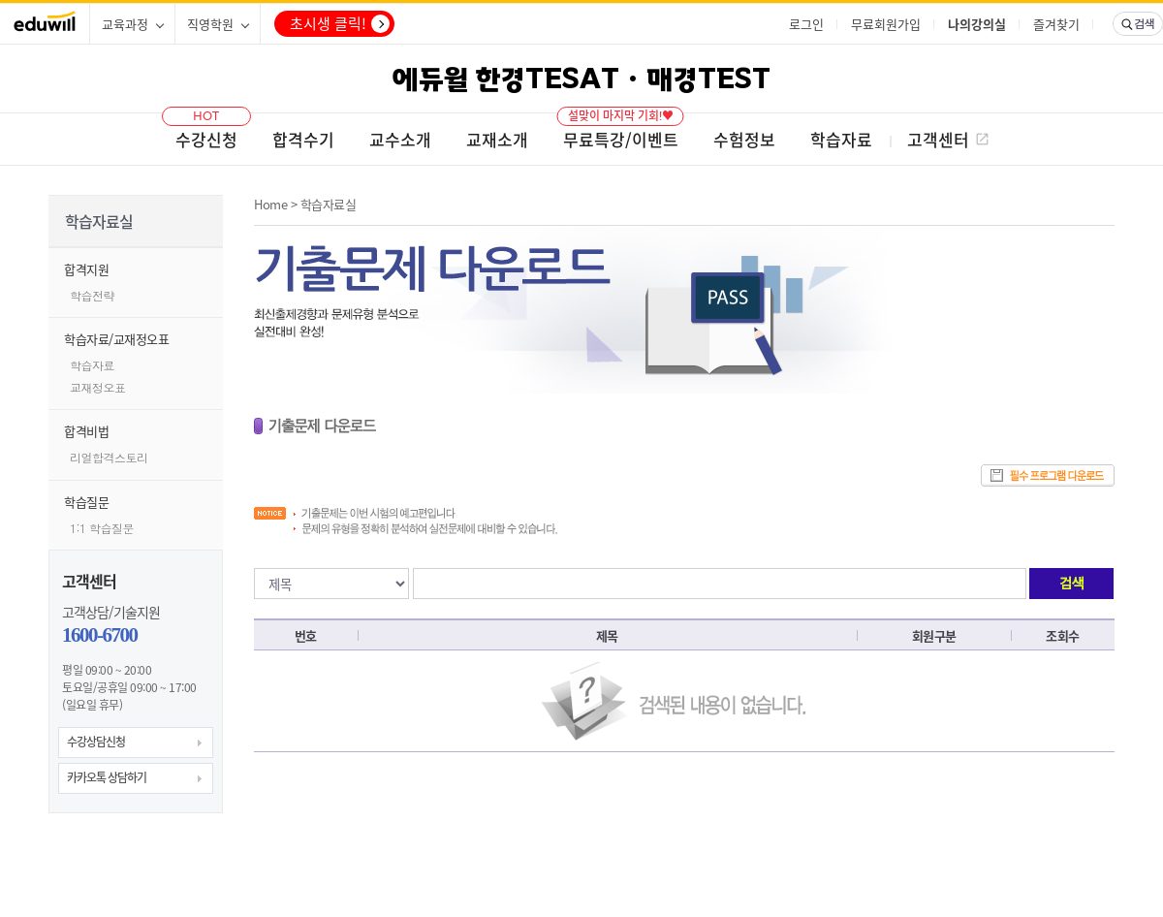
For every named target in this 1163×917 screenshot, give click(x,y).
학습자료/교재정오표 (116, 339)
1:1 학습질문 (102, 528)
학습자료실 (328, 204)
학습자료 (92, 365)
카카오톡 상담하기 (106, 777)
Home (270, 204)
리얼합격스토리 (109, 457)
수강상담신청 (96, 741)
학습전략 (92, 295)
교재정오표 (98, 387)
